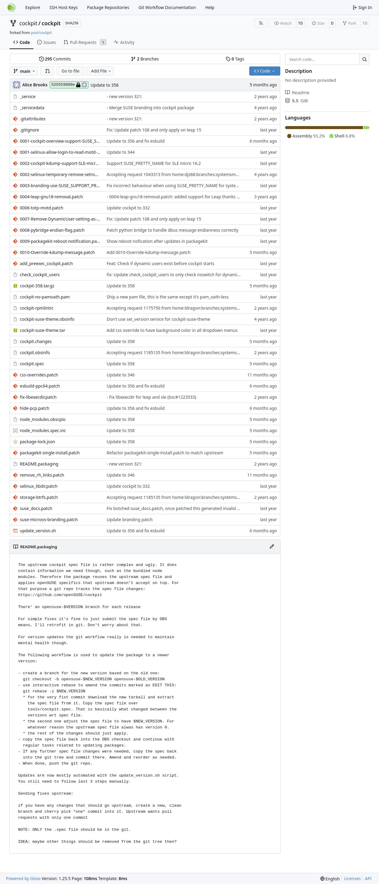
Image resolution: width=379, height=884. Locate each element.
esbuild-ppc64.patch (40, 386)
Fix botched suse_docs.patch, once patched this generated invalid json (176, 508)
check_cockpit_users (40, 274)
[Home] (11, 7)
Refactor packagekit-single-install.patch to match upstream (165, 453)
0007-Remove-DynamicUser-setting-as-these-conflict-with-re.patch (60, 219)
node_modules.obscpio (43, 419)
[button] (47, 71)
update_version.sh (38, 530)
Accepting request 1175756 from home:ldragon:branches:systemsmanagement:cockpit (192, 308)
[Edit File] (272, 547)
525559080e (69, 85)
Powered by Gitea (23, 878)
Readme (297, 92)
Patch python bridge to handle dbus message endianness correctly (172, 230)
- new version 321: (124, 96)
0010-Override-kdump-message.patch (57, 252)
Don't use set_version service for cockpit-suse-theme (158, 319)
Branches (145, 59)
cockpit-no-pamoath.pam (45, 297)
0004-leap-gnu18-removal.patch (51, 196)
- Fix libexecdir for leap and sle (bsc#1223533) (151, 397)
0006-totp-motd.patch (41, 208)
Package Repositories (108, 7)
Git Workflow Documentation (167, 7)
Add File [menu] (101, 71)
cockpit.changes (36, 341)
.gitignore (29, 130)
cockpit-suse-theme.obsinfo (47, 319)
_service (28, 96)
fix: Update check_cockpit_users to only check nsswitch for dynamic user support (186, 274)
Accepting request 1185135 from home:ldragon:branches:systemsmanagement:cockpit (192, 352)
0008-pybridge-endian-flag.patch (52, 230)
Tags (235, 59)
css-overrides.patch (39, 375)
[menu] (330, 879)
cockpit (28, 23)
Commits (55, 59)
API (368, 878)
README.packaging (39, 464)
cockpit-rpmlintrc (37, 308)
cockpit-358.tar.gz (37, 286)
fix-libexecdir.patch (38, 397)
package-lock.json (37, 441)
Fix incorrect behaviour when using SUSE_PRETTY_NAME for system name (179, 185)
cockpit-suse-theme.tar (42, 330)
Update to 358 (105, 85)
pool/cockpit (41, 32)
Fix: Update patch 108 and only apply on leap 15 (154, 130)
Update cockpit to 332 (128, 208)
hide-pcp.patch (34, 408)
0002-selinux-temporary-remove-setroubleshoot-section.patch (60, 174)
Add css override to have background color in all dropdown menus (172, 330)
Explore (32, 7)
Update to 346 (121, 375)
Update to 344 (121, 152)
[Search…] (364, 59)
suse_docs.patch (36, 508)
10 (300, 23)
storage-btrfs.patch (39, 497)
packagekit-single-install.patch (50, 453)
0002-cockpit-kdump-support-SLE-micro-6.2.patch (60, 163)
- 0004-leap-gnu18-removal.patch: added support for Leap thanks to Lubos (180, 196)
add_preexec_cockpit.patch (46, 263)
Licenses (352, 878)
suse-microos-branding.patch (49, 519)
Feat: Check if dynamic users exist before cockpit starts (160, 263)
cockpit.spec (32, 363)
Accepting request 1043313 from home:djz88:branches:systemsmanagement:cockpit (190, 174)
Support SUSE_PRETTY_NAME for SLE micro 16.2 (154, 163)
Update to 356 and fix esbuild (136, 141)
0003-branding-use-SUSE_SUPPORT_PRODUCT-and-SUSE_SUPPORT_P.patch (60, 185)
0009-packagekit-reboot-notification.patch (60, 241)
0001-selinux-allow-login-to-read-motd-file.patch (60, 152)
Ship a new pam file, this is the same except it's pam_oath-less (167, 297)
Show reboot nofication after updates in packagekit (157, 241)
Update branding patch (130, 519)
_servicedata (32, 107)
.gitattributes (32, 119)
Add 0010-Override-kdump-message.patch (149, 252)
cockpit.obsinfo (35, 352)
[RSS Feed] (261, 23)
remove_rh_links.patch (42, 475)
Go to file (70, 71)
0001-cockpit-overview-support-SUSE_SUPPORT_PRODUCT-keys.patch (60, 141)
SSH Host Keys (63, 7)
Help (210, 7)
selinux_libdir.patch (38, 486)
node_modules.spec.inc (43, 430)
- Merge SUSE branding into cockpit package (150, 107)
